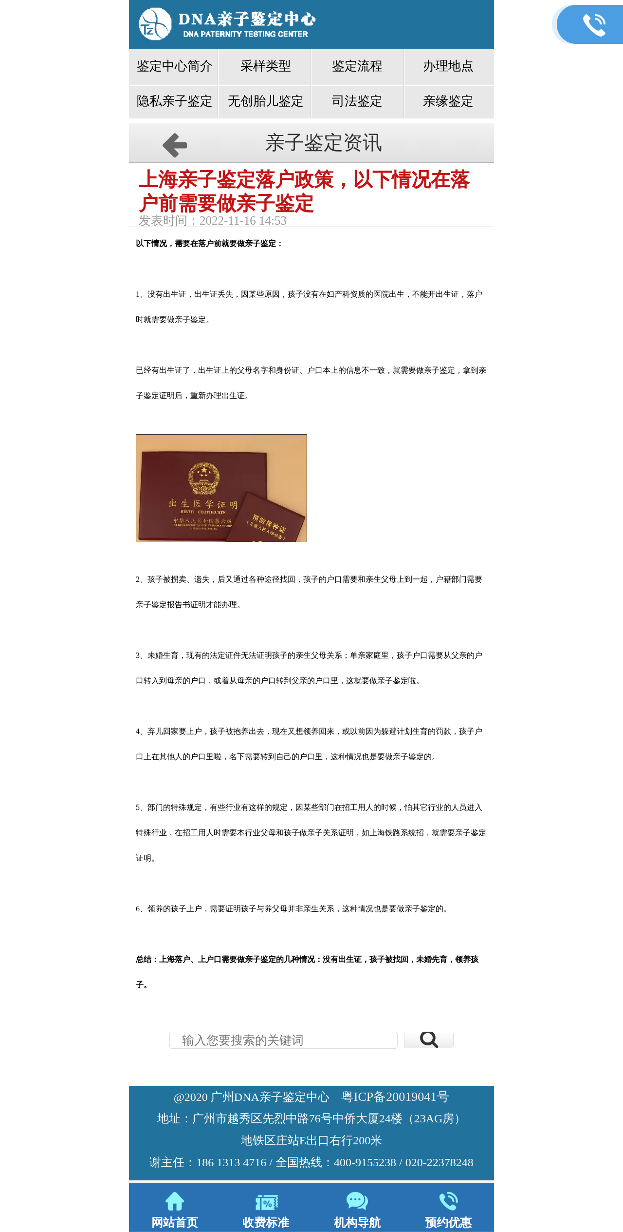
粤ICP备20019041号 (395, 1097)
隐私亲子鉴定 (175, 101)
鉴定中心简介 (175, 66)
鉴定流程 (357, 66)
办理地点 (448, 66)
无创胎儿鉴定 (266, 101)
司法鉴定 (357, 101)
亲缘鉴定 (448, 101)
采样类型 (265, 66)
